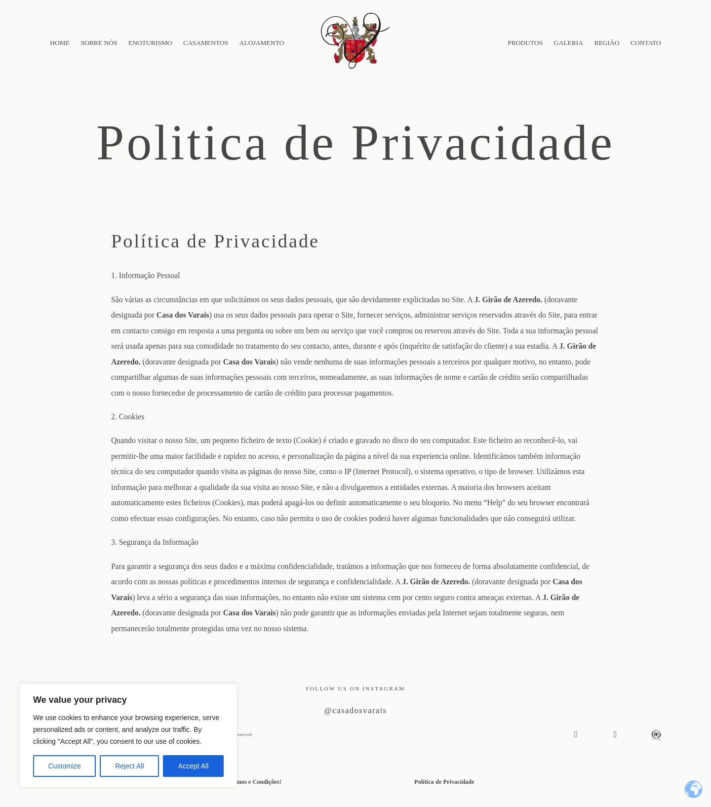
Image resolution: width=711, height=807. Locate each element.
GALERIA (568, 42)
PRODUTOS (525, 42)
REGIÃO (607, 42)
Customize (64, 766)
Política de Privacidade (444, 781)
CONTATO (646, 42)
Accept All (193, 766)
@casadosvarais (355, 710)
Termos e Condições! (254, 781)
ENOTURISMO (150, 42)
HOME (60, 42)
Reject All (129, 766)
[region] (128, 735)
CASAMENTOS (205, 42)
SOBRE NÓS (99, 42)
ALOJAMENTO (261, 42)
